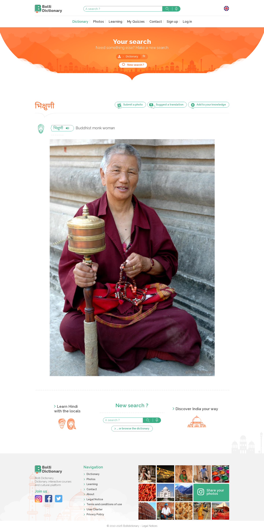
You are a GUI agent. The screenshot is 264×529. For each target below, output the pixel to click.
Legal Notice (95, 498)
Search (167, 9)
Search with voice (176, 9)
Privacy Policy (95, 514)
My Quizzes (135, 21)
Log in (184, 21)
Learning (115, 21)
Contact (154, 21)
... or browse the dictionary (133, 427)
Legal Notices (149, 525)
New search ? (135, 64)
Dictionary (82, 21)
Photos (100, 21)
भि (144, 56)
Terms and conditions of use (104, 503)
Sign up (170, 21)
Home (119, 56)
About (90, 493)
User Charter (94, 508)
